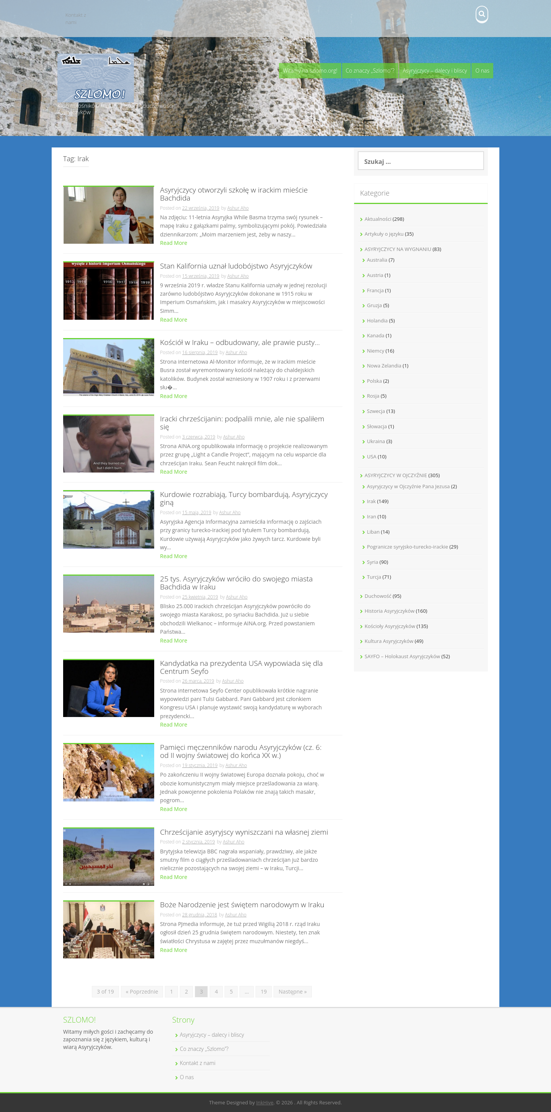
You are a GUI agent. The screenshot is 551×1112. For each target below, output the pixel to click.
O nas (482, 70)
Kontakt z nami (75, 18)
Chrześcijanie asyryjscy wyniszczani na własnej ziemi (244, 832)
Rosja (373, 395)
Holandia (377, 320)
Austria (375, 275)
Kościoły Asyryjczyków (390, 626)
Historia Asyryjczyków (389, 610)
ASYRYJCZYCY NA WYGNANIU (398, 249)
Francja (375, 290)
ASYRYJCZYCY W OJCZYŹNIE (396, 475)
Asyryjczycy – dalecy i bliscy (435, 70)
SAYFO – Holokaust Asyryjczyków (402, 656)
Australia (377, 259)
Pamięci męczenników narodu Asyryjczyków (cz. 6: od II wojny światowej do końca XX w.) (240, 751)
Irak (371, 501)
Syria (372, 561)
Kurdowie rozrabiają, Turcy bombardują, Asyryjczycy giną (244, 498)
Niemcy (375, 350)
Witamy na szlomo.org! (310, 70)
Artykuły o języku (384, 233)
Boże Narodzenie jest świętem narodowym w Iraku (242, 905)
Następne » (292, 991)
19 (264, 991)
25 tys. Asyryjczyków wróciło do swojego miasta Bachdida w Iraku (236, 583)
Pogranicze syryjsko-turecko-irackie (407, 546)
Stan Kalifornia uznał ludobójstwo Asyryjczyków (236, 266)
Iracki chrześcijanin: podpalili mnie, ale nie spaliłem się (242, 423)
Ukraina (376, 441)
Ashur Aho (238, 208)
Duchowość (378, 595)
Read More (173, 242)
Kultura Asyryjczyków (389, 641)
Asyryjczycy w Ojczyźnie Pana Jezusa (408, 486)
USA (372, 456)
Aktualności (378, 218)
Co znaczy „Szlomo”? (370, 70)
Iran (371, 516)
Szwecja (376, 411)
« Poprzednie (142, 991)
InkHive (264, 1102)
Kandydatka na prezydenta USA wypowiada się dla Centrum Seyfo (241, 667)
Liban (373, 531)
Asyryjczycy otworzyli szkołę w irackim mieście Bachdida (234, 194)
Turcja (374, 576)
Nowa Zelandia (384, 365)
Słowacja (377, 426)
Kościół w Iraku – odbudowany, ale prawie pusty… (240, 342)
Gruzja (374, 305)
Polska (374, 380)
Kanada (376, 335)
